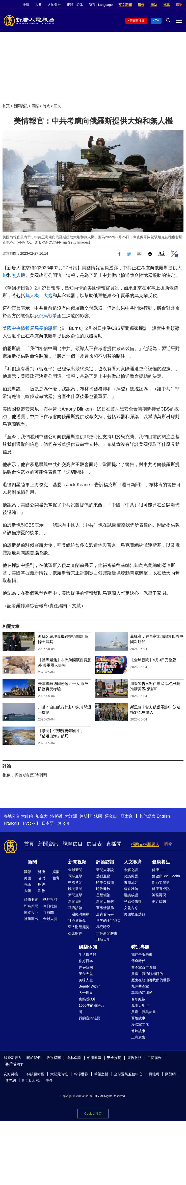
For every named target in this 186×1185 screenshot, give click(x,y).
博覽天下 (31, 912)
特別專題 (140, 946)
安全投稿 (114, 1058)
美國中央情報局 (18, 328)
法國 (98, 816)
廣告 (141, 5)
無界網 (10, 1080)
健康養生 (161, 861)
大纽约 (27, 816)
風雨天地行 (140, 1005)
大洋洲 (71, 816)
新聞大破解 (105, 902)
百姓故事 (138, 1018)
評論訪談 (105, 861)
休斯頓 (85, 816)
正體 (70, 5)
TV (157, 20)
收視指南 (54, 1058)
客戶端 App (14, 1064)
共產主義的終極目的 (147, 974)
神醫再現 (159, 895)
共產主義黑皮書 (143, 1012)
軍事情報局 (105, 908)
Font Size (161, 253)
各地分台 (54, 5)
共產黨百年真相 (143, 967)
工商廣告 (138, 1037)
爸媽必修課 (133, 902)
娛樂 (56, 872)
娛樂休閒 (88, 946)
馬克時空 (103, 927)
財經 (41, 884)
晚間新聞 (75, 889)
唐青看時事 (105, 914)
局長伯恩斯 (45, 328)
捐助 (153, 5)
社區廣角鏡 (77, 920)
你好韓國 (86, 967)
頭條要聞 (31, 900)
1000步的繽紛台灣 (91, 1008)
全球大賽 (50, 919)
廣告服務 (134, 1058)
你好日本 (86, 961)
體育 (56, 878)
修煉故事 (138, 1031)
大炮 (47, 295)
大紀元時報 (59, 1074)
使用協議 (94, 1058)
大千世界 (86, 993)
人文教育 (133, 861)
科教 (41, 891)
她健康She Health (166, 876)
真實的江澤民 (141, 993)
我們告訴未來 (141, 954)
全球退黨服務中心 (128, 1074)
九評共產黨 (140, 986)
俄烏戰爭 (48, 315)
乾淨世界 (81, 1074)
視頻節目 (73, 844)
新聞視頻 (77, 861)
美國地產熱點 (134, 914)
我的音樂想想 (89, 1018)
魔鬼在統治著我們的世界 (150, 980)
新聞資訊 (21, 106)
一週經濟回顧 (78, 914)
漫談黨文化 (140, 1024)
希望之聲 (101, 1074)
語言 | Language (101, 5)
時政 (46, 106)
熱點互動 (103, 876)
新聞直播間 (137, 20)
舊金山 (111, 816)
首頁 (6, 106)
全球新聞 (75, 870)
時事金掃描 (105, 882)
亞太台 (127, 816)
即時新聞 (31, 906)
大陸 (27, 891)
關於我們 (33, 1058)
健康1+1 (158, 870)
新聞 (32, 861)
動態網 (170, 1074)
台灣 (41, 878)
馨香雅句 (131, 889)
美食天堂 (86, 974)
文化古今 (131, 908)
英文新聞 (125, 5)
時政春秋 (103, 889)
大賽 (38, 5)
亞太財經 (75, 933)
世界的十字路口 (108, 920)
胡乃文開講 (161, 882)
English (163, 816)
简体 (79, 5)
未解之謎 (131, 870)
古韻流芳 (131, 882)
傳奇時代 (138, 961)
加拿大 (42, 816)
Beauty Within (89, 986)
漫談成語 (131, 895)
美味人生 (86, 980)
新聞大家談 (105, 870)
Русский (30, 823)
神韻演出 (31, 919)
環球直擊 (75, 876)
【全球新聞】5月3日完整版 (153, 660)
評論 (27, 884)
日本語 (48, 823)
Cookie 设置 (93, 1113)
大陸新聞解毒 (106, 933)
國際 (35, 106)
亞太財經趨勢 (78, 927)
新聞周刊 (75, 902)
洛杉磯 (56, 816)
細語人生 (103, 940)
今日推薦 (50, 906)
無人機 (18, 275)
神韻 (25, 5)
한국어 (63, 823)
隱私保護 (74, 1058)
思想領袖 (103, 895)
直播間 (113, 844)
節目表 (94, 844)
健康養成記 (161, 889)
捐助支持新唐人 (145, 844)
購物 (179, 5)
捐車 (166, 5)
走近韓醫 (159, 902)
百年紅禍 (138, 999)
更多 (49, 1080)
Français (11, 823)
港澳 (41, 872)
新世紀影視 (31, 1080)
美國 (27, 878)
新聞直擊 (75, 895)
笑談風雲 (131, 876)
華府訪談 (75, 908)
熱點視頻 (50, 900)
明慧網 (153, 1074)
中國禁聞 (75, 882)
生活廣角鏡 (87, 954)
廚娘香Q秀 (87, 999)
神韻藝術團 (35, 1074)
